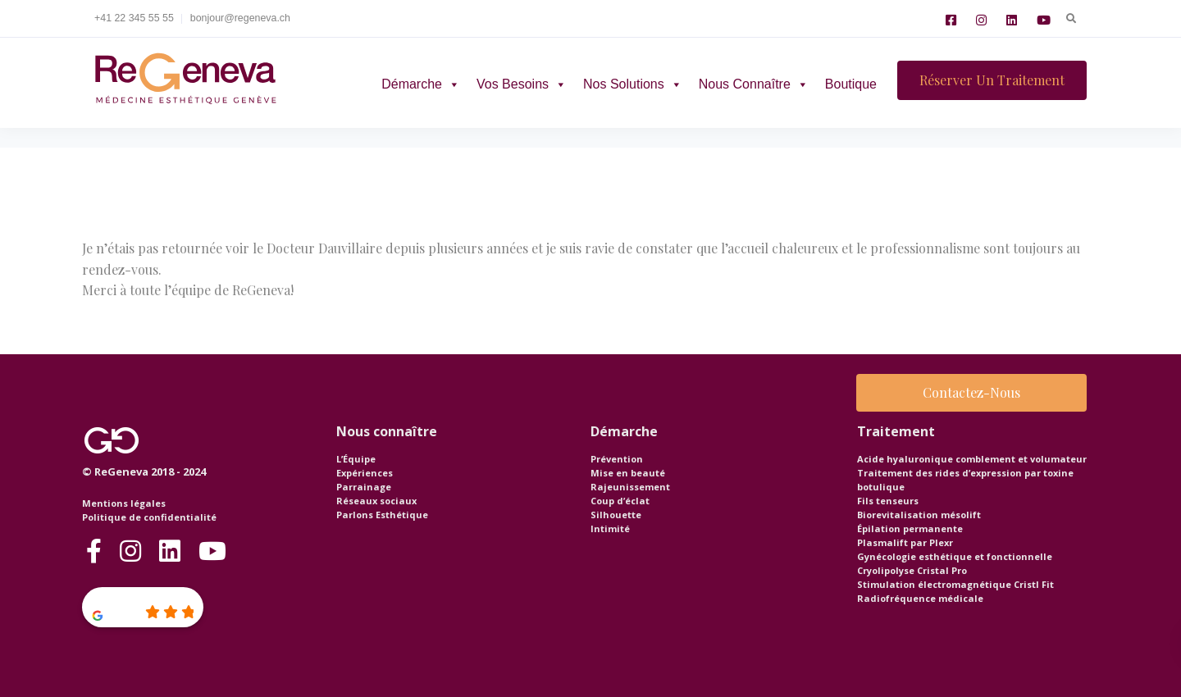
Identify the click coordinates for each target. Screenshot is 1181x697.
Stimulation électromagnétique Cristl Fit (955, 584)
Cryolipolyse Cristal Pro (912, 570)
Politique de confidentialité (149, 517)
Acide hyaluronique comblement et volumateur (972, 459)
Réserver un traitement (992, 80)
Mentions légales (124, 503)
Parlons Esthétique (382, 514)
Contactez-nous (971, 392)
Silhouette (615, 514)
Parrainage (363, 487)
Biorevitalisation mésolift (919, 514)
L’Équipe (356, 459)
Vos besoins (522, 84)
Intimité (610, 528)
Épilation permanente (910, 528)
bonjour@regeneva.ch (240, 18)
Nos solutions (632, 84)
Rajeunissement (630, 487)
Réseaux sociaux (376, 500)
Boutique (851, 84)
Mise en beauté (627, 473)
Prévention (616, 459)
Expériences (364, 473)
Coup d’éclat (620, 500)
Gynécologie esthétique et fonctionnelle (954, 556)
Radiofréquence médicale (920, 598)
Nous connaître (754, 84)
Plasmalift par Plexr (905, 542)
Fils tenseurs (888, 500)
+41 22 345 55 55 (134, 18)
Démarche (420, 84)
